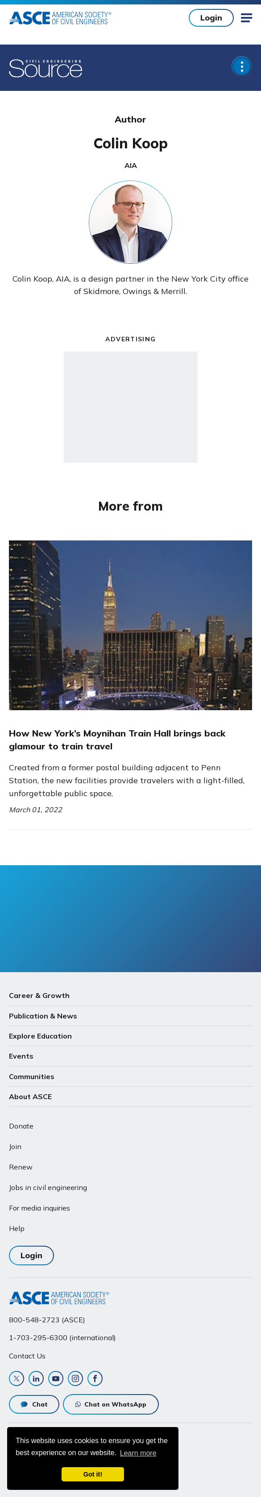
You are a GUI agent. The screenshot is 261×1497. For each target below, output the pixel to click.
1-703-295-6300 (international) (62, 1337)
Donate (21, 1125)
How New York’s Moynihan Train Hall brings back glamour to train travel (117, 739)
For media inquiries (39, 1207)
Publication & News (43, 1015)
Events (21, 1055)
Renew (21, 1166)
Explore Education (40, 1035)
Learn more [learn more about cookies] (138, 1453)
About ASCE (30, 1096)
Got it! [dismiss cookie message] (92, 1474)
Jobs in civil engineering (48, 1187)
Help (17, 1228)
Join (15, 1146)
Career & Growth (39, 995)
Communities (31, 1076)
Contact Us (27, 1355)
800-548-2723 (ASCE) (47, 1319)
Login (211, 17)
